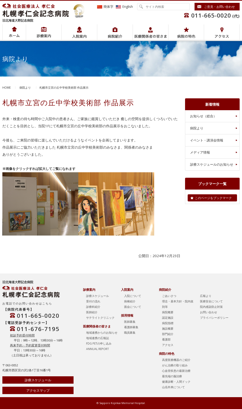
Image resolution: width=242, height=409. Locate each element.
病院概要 (167, 312)
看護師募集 (131, 327)
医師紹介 (92, 312)
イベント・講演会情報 (206, 140)
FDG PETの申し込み (99, 343)
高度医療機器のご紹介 (176, 360)
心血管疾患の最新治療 (176, 371)
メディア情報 (200, 152)
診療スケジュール (38, 380)
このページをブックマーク (213, 198)
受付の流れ (93, 301)
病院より (25, 88)
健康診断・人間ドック (176, 382)
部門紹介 (167, 334)
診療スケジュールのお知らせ (211, 164)
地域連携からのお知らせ (101, 333)
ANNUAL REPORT (97, 349)
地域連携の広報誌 (97, 338)
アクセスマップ (38, 390)
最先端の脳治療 (172, 376)
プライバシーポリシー (214, 318)
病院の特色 (186, 32)
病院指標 (167, 323)
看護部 (166, 339)
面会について (132, 307)
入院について (132, 296)
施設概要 (167, 329)
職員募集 (129, 333)
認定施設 (167, 318)
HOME (6, 88)
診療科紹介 (93, 307)
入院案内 (79, 32)
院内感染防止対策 (211, 307)
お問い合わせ (208, 312)
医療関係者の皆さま (150, 32)
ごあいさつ (169, 296)
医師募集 (129, 322)
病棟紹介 (129, 301)
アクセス (221, 32)
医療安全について (211, 301)
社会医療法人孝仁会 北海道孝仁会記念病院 (38, 10)
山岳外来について (173, 387)
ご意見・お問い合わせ (219, 7)
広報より (205, 296)
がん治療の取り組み (175, 365)
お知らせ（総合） (203, 116)
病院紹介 (43, 32)
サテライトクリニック (100, 318)
